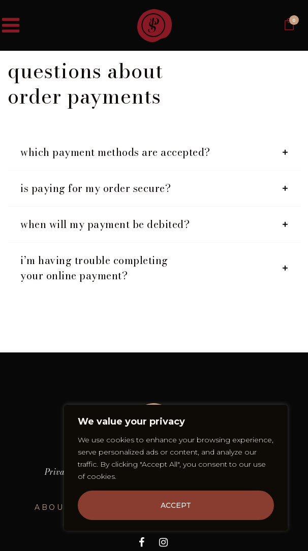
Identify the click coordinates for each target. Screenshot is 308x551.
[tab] (154, 153)
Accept (176, 505)
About (52, 507)
